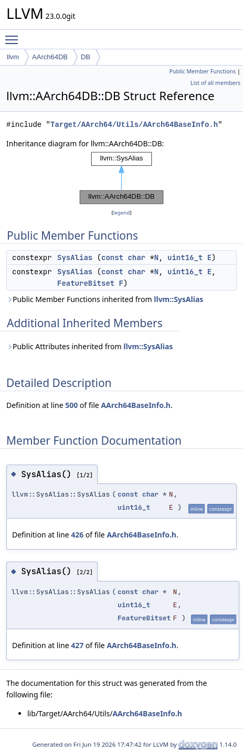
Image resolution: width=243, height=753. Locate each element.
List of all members (215, 83)
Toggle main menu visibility (14, 35)
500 (71, 405)
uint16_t (185, 257)
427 (77, 645)
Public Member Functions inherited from (104, 299)
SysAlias (74, 257)
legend (121, 212)
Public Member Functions (202, 71)
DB (85, 57)
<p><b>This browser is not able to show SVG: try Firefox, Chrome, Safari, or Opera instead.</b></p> (121, 178)
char (136, 257)
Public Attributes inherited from (89, 346)
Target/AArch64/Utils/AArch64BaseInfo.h (134, 125)
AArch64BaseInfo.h (136, 405)
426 (77, 535)
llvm (13, 57)
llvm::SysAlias (178, 299)
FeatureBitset (85, 283)
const (112, 257)
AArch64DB (50, 57)
